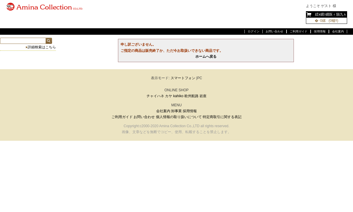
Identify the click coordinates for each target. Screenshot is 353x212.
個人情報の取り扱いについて (179, 117)
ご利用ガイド (298, 31)
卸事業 (176, 111)
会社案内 (338, 31)
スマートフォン (183, 78)
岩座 (203, 96)
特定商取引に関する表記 (222, 117)
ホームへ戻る (206, 56)
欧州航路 (191, 96)
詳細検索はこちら (42, 47)
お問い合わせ (274, 31)
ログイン (253, 31)
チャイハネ (155, 96)
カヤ (168, 96)
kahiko (178, 96)
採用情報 (320, 31)
